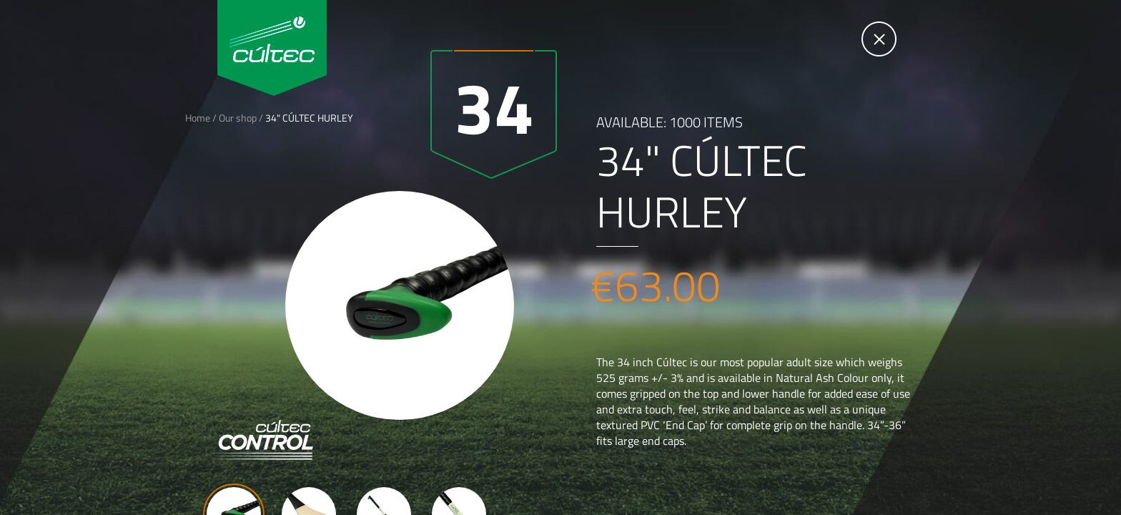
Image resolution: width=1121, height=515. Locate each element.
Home (197, 117)
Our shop (238, 117)
